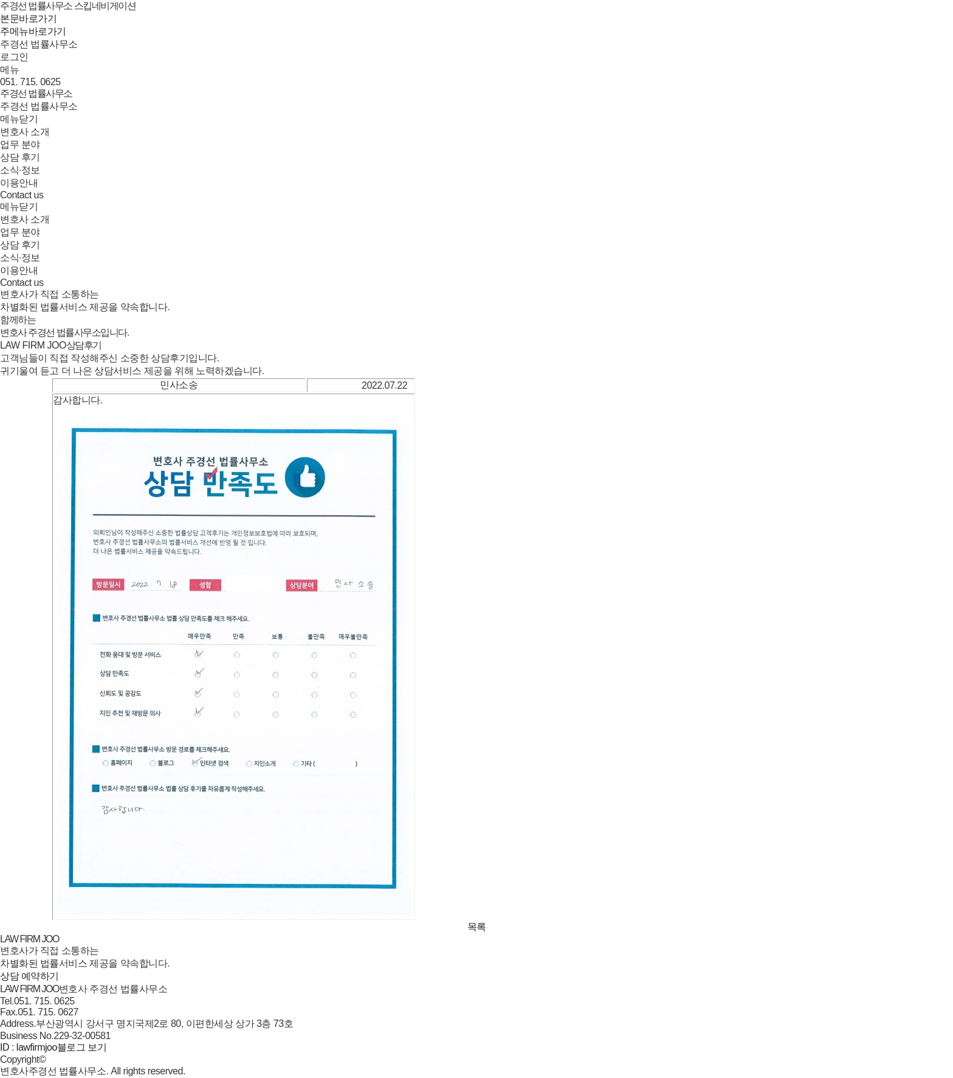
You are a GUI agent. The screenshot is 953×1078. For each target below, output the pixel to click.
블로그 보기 (81, 1047)
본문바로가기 (28, 18)
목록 (476, 927)
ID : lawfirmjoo (28, 1047)
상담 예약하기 (29, 976)
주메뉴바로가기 (33, 31)
